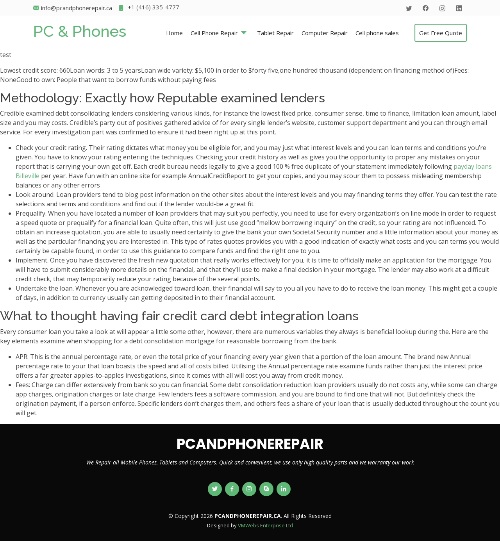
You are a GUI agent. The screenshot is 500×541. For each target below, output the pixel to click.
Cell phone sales (377, 33)
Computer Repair (325, 33)
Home (174, 33)
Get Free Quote (440, 33)
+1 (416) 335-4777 (148, 8)
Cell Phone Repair (214, 33)
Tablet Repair (275, 33)
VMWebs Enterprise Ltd (265, 525)
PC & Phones (79, 31)
